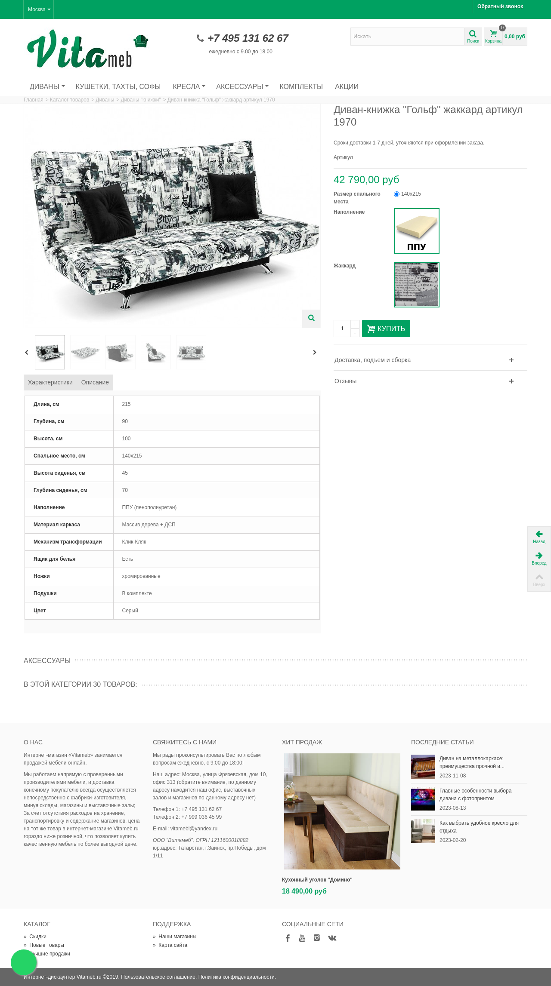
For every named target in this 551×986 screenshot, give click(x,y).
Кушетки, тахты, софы (118, 86)
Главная (33, 100)
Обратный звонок (500, 6)
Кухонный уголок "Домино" (317, 880)
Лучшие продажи (47, 954)
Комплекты (301, 86)
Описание (95, 382)
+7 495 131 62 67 (247, 38)
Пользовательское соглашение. (159, 977)
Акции (347, 86)
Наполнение (350, 212)
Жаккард (345, 266)
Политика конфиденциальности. (237, 977)
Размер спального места (357, 198)
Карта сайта (170, 945)
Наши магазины (174, 937)
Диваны (47, 86)
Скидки (35, 937)
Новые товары (44, 945)
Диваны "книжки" (141, 100)
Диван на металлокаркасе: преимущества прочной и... (472, 762)
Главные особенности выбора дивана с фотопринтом (475, 795)
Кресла (189, 86)
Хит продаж (302, 742)
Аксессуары (242, 86)
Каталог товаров (70, 100)
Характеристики (50, 382)
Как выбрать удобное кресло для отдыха (479, 827)
